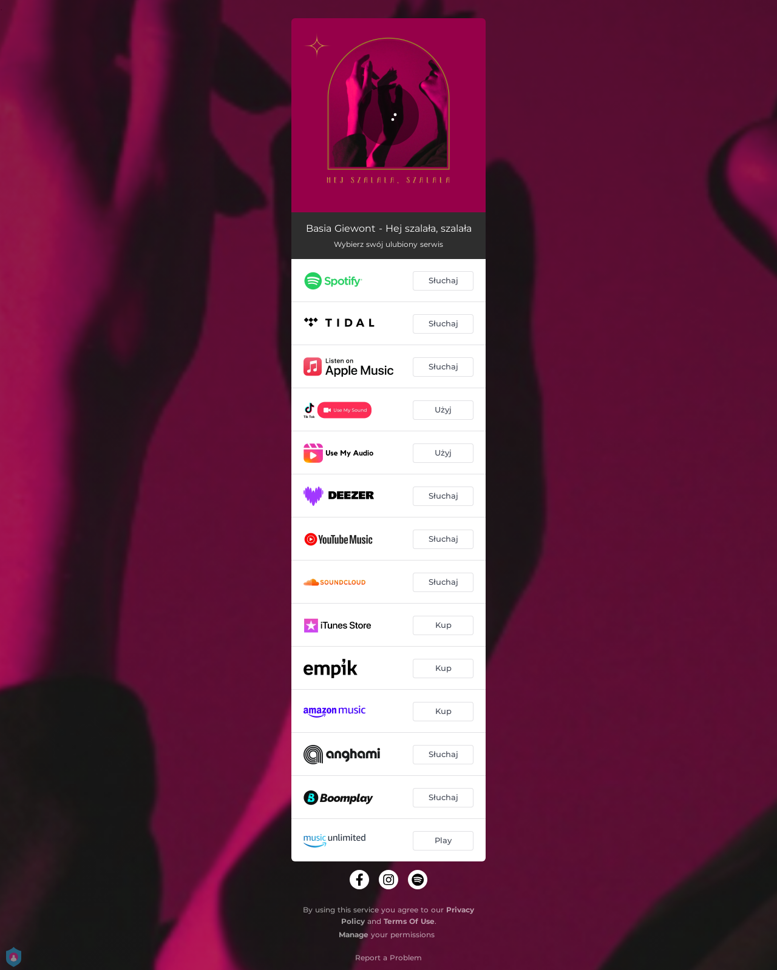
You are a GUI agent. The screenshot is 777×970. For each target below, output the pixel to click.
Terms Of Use (409, 921)
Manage (353, 934)
